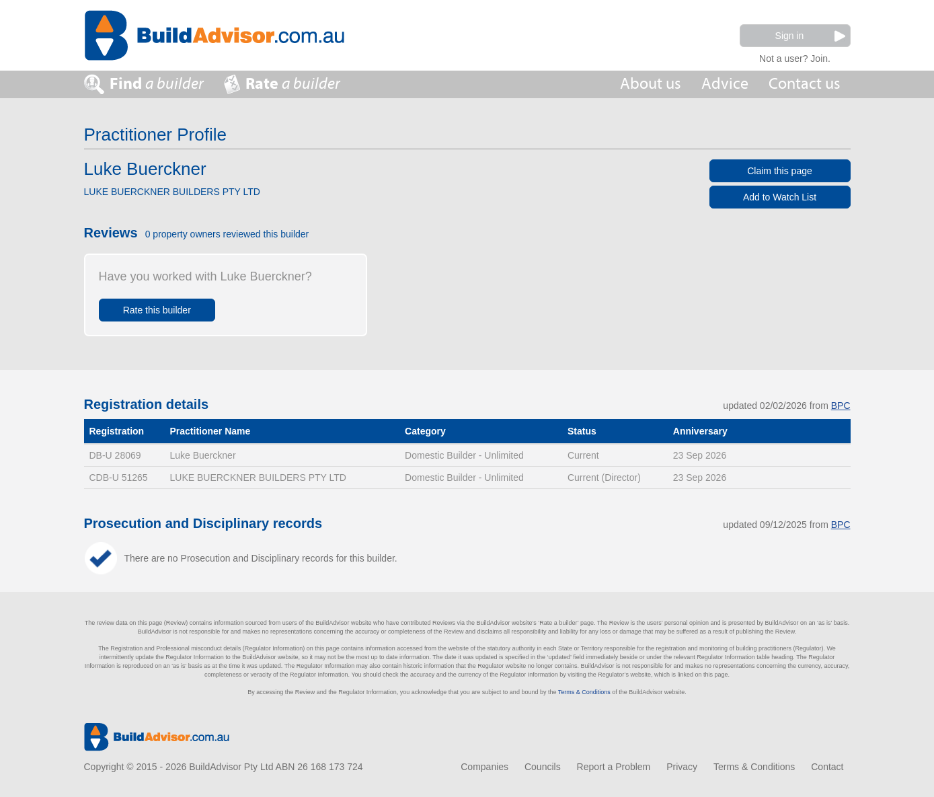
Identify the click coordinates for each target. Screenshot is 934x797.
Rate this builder (157, 310)
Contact (827, 766)
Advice (724, 84)
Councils (542, 766)
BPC (841, 405)
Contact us (805, 84)
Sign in (810, 36)
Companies (484, 766)
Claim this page (779, 170)
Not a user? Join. (794, 57)
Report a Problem (614, 766)
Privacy (681, 766)
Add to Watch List (779, 197)
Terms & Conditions (584, 692)
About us (650, 84)
